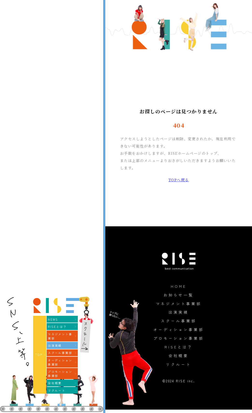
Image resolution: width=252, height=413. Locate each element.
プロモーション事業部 (178, 340)
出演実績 (178, 313)
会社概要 (178, 358)
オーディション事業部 (178, 331)
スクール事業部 (178, 322)
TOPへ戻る (178, 179)
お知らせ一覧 (179, 295)
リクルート (178, 367)
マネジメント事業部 (179, 304)
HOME (179, 286)
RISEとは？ (178, 349)
